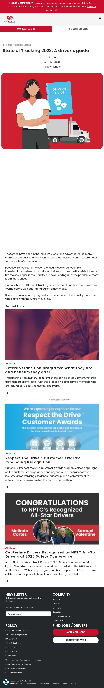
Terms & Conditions (13, 643)
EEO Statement (11, 639)
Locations (57, 604)
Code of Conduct (12, 647)
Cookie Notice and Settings (16, 669)
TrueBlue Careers (59, 621)
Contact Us (57, 612)
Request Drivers (78, 29)
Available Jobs (26, 29)
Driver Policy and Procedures (16, 631)
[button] (6, 682)
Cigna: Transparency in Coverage (18, 664)
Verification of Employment (16, 635)
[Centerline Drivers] (9, 19)
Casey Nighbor (52, 66)
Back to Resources (17, 45)
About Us (56, 599)
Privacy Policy (11, 652)
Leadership (57, 608)
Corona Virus (10, 656)
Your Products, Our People (63, 616)
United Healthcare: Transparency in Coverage (23, 660)
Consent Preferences (13, 673)
